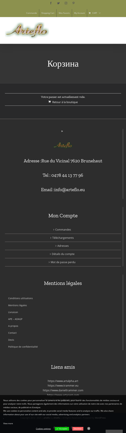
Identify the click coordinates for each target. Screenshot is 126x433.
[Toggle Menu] (119, 30)
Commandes (63, 229)
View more (8, 423)
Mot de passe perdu (63, 262)
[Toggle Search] (109, 30)
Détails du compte (63, 254)
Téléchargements (63, 238)
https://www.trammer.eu (63, 385)
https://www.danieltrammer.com (63, 390)
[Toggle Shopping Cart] (101, 30)
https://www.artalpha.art (63, 381)
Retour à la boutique (65, 102)
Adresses (63, 246)
